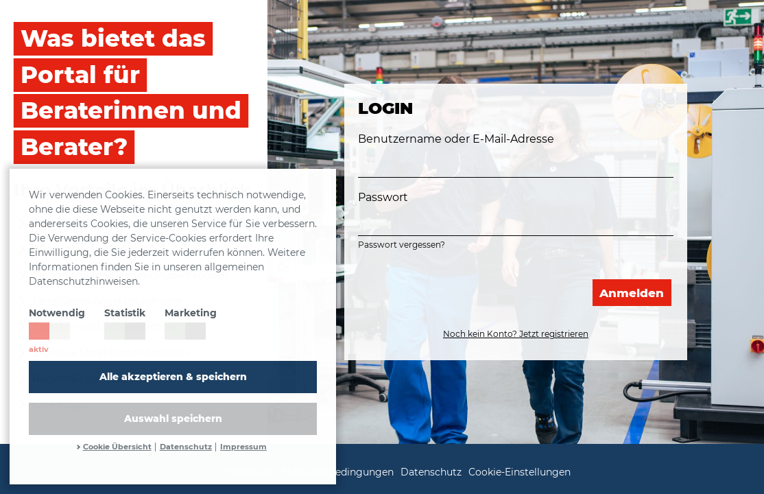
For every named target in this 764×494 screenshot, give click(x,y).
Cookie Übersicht (117, 447)
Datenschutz (186, 447)
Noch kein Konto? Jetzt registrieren (515, 334)
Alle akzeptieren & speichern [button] (173, 376)
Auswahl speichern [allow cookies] (173, 418)
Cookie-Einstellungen (519, 472)
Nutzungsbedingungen (338, 472)
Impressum (243, 447)
